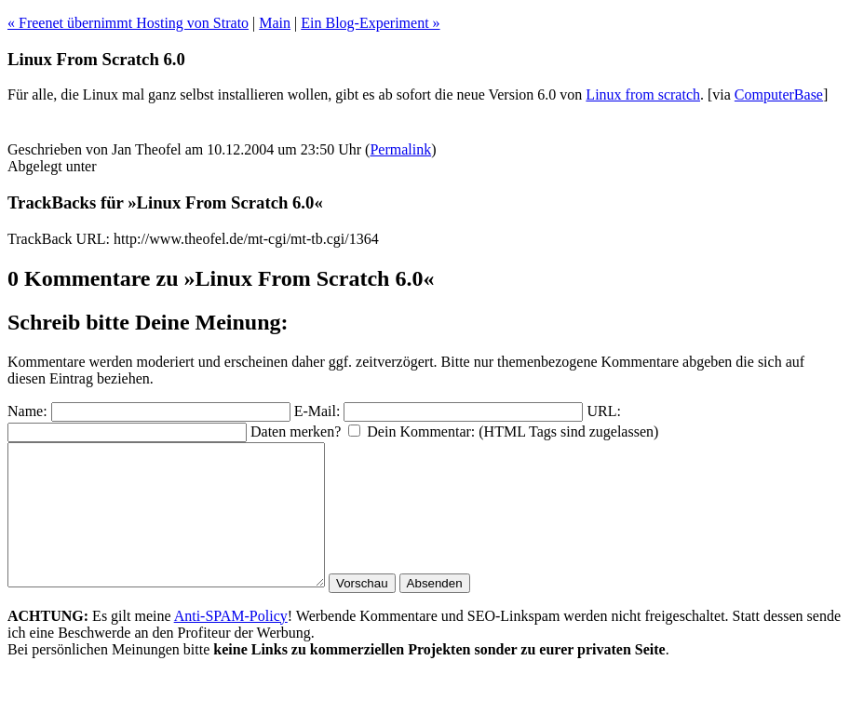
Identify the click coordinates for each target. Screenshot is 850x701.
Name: (27, 411)
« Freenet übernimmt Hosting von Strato (128, 23)
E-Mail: (317, 411)
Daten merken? (295, 431)
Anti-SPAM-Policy (231, 644)
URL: (603, 411)
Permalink (400, 149)
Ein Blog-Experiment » (370, 23)
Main (274, 23)
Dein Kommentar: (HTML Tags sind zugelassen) (512, 431)
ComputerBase (779, 94)
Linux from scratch (643, 94)
